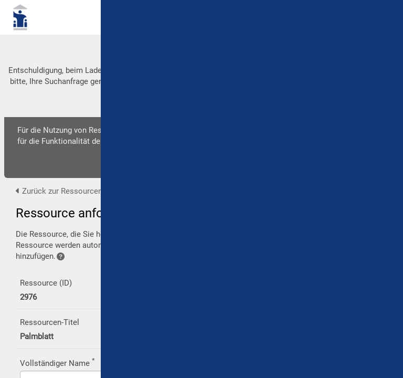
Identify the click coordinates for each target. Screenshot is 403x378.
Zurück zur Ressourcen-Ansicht (73, 191)
